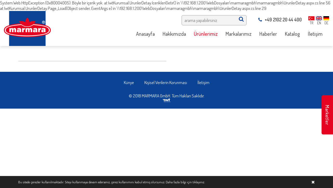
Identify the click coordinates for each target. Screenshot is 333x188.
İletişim (203, 82)
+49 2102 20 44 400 (280, 19)
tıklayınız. (199, 182)
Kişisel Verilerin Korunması (165, 82)
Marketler (327, 115)
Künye (129, 82)
